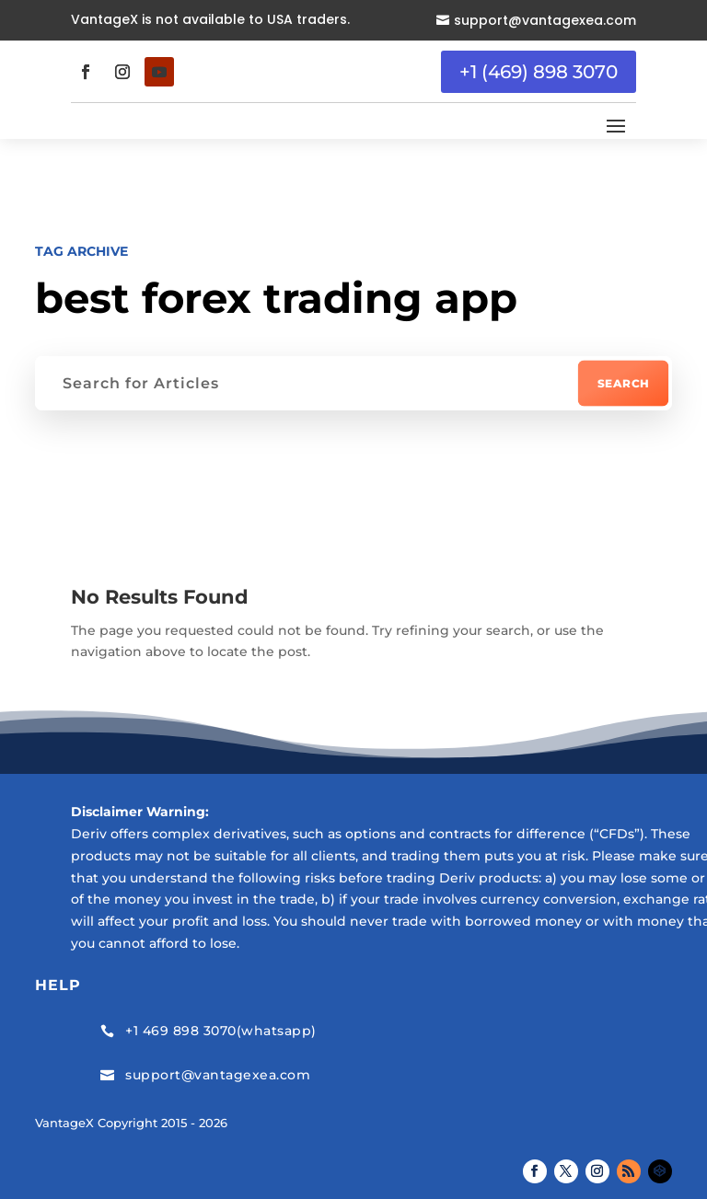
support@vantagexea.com (545, 20)
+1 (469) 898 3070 (538, 72)
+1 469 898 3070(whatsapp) (221, 1030)
